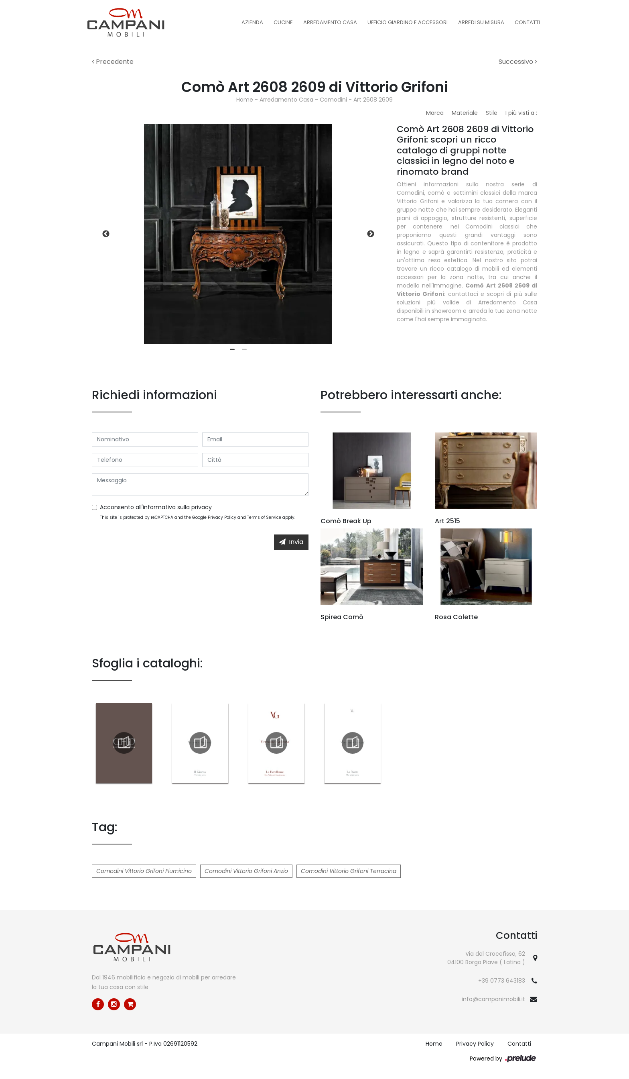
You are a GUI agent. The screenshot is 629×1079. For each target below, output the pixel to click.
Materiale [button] (465, 113)
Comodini (333, 100)
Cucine (283, 22)
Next (371, 234)
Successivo (518, 61)
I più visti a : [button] (521, 113)
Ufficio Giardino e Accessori (407, 22)
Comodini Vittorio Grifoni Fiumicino (144, 871)
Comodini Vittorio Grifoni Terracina (348, 871)
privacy (201, 507)
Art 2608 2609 (373, 100)
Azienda (252, 22)
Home (244, 100)
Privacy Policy (222, 517)
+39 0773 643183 (501, 981)
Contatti (527, 22)
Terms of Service (264, 517)
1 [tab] (232, 350)
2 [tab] (244, 350)
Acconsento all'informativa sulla (156, 507)
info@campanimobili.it (493, 999)
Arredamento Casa (330, 22)
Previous (106, 234)
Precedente (113, 61)
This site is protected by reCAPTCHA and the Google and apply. (197, 517)
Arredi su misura (481, 22)
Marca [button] (435, 113)
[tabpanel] (238, 234)
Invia (291, 542)
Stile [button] (491, 113)
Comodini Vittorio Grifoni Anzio (246, 871)
